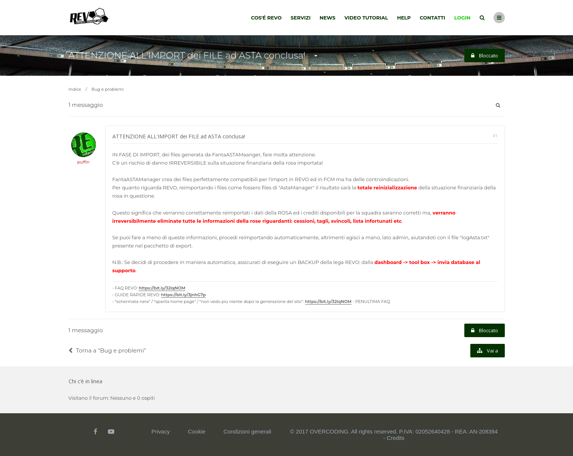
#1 (495, 135)
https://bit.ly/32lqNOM (162, 288)
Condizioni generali (247, 431)
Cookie (196, 431)
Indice (75, 89)
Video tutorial (366, 18)
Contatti (432, 18)
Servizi (300, 18)
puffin (83, 162)
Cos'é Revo (266, 18)
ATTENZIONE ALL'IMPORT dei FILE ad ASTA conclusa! (187, 55)
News (327, 18)
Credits (396, 438)
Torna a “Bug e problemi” (107, 350)
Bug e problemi (107, 89)
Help (404, 18)
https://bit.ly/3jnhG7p (183, 294)
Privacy (160, 431)
